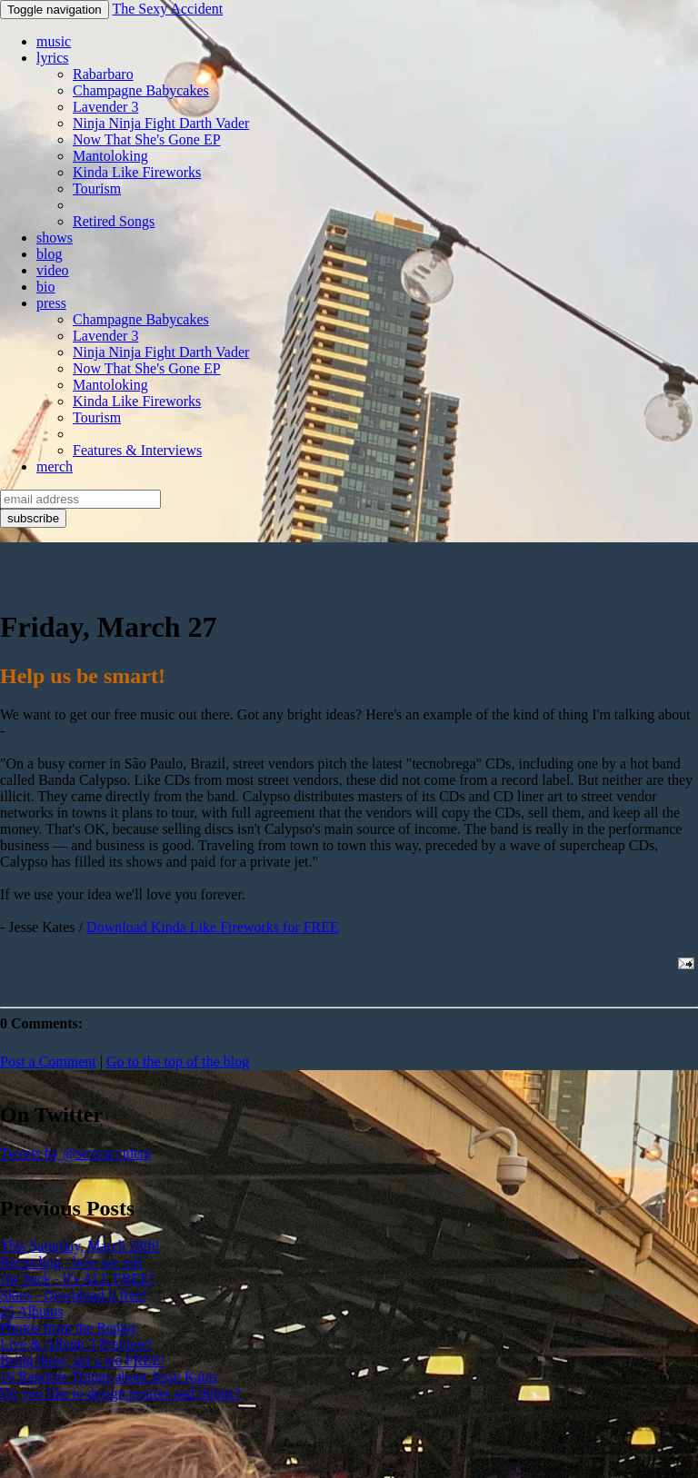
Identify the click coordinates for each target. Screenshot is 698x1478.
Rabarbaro (103, 74)
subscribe (33, 518)
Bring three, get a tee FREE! (82, 1360)
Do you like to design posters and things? (120, 1393)
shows (54, 237)
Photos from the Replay (69, 1327)
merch (54, 466)
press (51, 303)
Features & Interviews (137, 450)
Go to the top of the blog (177, 1061)
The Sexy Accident (167, 8)
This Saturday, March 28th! (80, 1246)
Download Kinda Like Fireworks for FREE (212, 927)
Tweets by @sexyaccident (75, 1153)
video (52, 270)
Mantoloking (110, 156)
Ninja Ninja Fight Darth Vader (161, 123)
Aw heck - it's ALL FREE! (77, 1278)
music (53, 41)
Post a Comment (48, 1061)
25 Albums (32, 1311)
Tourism (97, 188)
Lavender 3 (105, 106)
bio (45, 286)
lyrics (52, 57)
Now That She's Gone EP (147, 139)
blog (49, 254)
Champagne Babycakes (141, 90)
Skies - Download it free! (73, 1295)
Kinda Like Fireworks (137, 172)
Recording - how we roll (71, 1262)
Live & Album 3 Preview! (76, 1344)
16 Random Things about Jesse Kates (108, 1376)
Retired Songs (114, 221)
